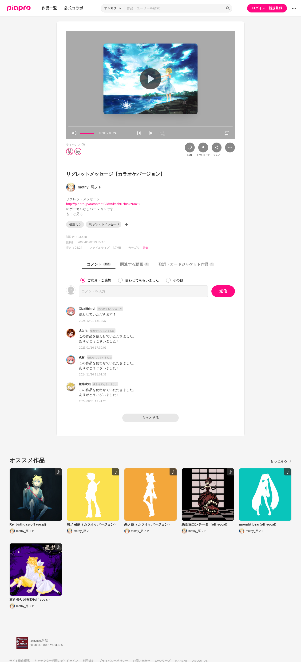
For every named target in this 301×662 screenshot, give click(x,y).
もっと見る (150, 417)
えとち (83, 330)
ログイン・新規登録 (267, 8)
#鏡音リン (75, 224)
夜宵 (82, 357)
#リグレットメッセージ (103, 224)
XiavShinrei (87, 308)
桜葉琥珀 (85, 384)
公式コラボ (73, 8)
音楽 (146, 247)
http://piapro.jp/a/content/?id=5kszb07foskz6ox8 (103, 204)
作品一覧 (49, 8)
